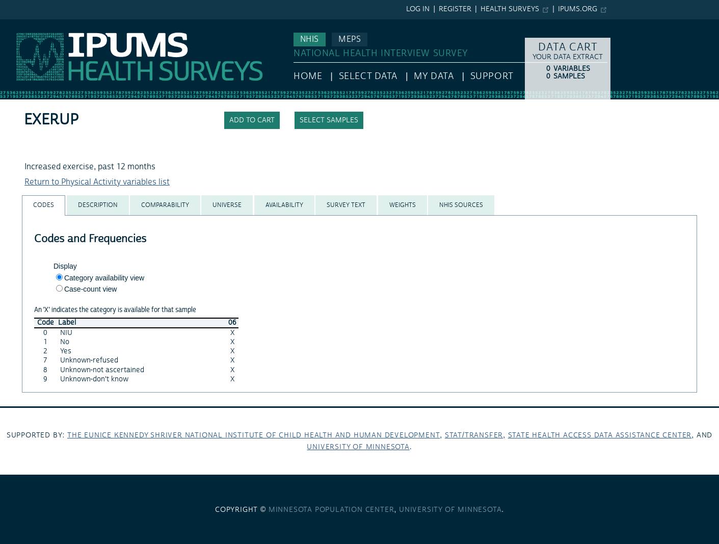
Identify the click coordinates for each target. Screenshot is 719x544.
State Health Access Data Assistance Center (600, 435)
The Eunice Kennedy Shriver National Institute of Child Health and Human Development (253, 435)
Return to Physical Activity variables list (97, 182)
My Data (434, 76)
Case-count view (90, 289)
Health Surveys (510, 9)
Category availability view (104, 278)
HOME (308, 76)
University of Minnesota (358, 447)
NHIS (309, 39)
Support (492, 76)
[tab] (43, 205)
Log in (418, 9)
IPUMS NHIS (22, 24)
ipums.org (577, 9)
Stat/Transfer (474, 435)
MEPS (349, 39)
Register (455, 9)
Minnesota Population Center (331, 509)
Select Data (368, 76)
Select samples (329, 120)
